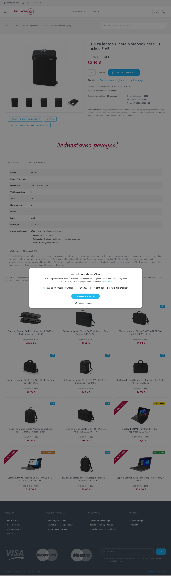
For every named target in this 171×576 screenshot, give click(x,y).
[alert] (85, 288)
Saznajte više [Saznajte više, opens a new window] (107, 281)
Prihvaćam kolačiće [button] (85, 296)
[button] (85, 303)
